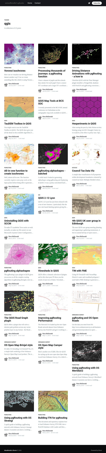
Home (30, 3)
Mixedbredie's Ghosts (10, 450)
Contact (37, 3)
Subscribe (96, 3)
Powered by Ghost (96, 450)
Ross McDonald (14, 83)
